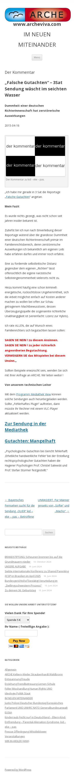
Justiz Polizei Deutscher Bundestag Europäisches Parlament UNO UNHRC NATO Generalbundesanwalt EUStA (36, 707)
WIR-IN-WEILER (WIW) (17, 741)
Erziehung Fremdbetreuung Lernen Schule (30, 684)
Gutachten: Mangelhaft (30, 441)
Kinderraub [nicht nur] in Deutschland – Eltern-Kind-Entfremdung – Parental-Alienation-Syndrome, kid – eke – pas (35, 722)
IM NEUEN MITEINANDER (19, 698)
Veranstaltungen (15, 736)
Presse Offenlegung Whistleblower (26, 731)
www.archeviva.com (37, 24)
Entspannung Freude (17, 679)
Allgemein (10, 669)
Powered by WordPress (18, 769)
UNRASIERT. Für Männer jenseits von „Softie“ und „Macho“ (53, 505)
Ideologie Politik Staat (17, 693)
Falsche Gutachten (18, 197)
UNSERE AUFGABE (15, 566)
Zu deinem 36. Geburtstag (20, 590)
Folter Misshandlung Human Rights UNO (28, 688)
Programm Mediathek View (33, 394)
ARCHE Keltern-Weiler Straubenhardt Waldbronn (34, 674)
